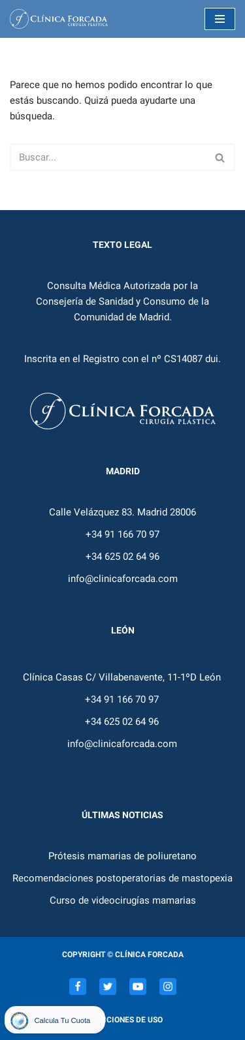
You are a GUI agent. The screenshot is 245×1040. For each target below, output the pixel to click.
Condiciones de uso (123, 1019)
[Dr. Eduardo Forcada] (62, 19)
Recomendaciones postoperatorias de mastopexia (122, 878)
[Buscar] (108, 157)
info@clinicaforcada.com (123, 579)
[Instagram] (167, 986)
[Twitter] (107, 986)
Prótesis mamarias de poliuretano (122, 856)
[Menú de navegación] (219, 19)
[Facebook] (77, 986)
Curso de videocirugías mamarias (123, 900)
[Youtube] (137, 986)
